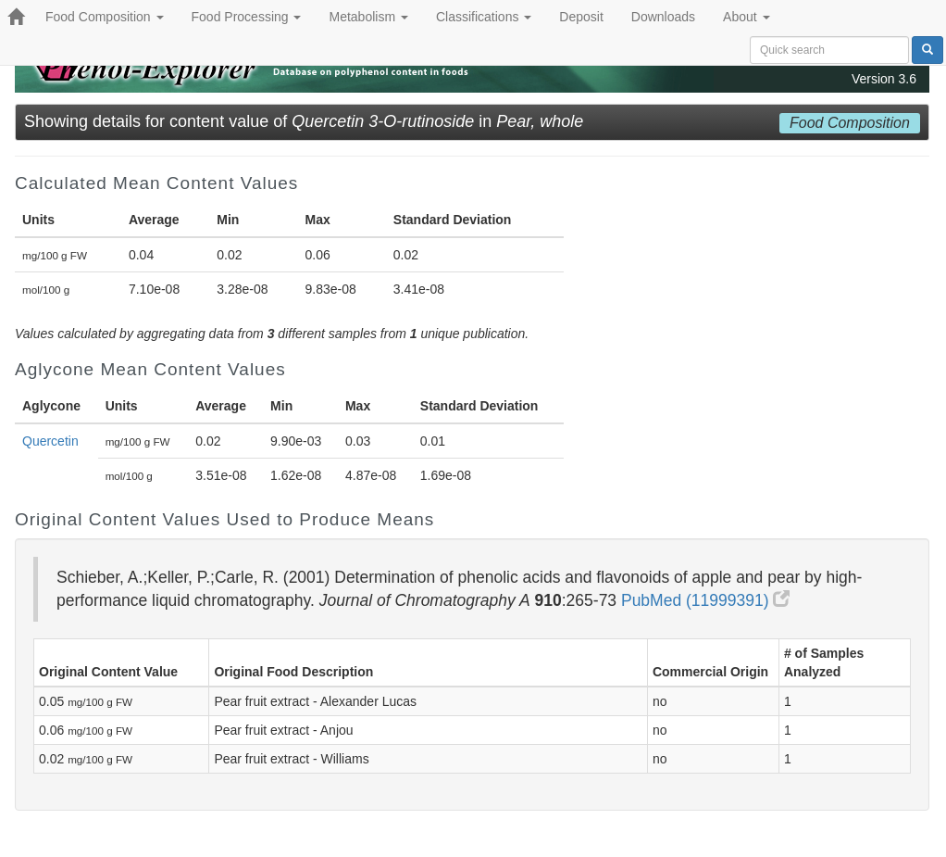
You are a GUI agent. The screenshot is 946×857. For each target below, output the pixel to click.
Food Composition (104, 16)
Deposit (581, 16)
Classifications (483, 16)
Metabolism (368, 16)
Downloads (663, 16)
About (746, 16)
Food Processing (247, 16)
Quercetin (50, 441)
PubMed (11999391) (705, 600)
